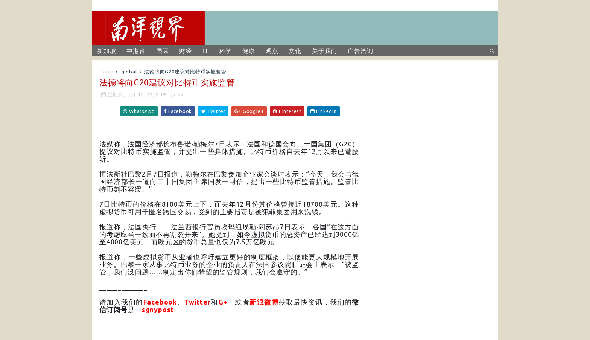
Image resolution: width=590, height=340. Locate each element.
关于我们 (324, 50)
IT (205, 50)
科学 (225, 50)
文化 (295, 50)
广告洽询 (360, 50)
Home (106, 71)
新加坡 (106, 50)
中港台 (135, 50)
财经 (185, 50)
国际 (162, 50)
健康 (248, 50)
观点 (272, 50)
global (129, 71)
